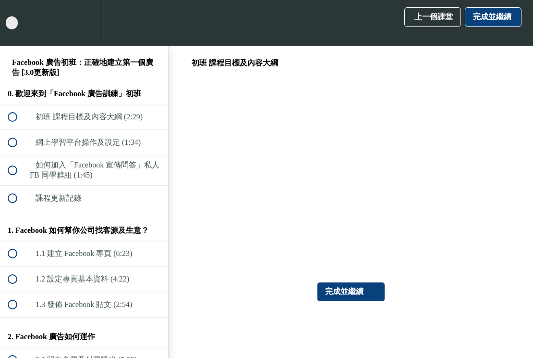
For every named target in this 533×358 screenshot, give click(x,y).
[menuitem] (84, 23)
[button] (18, 23)
